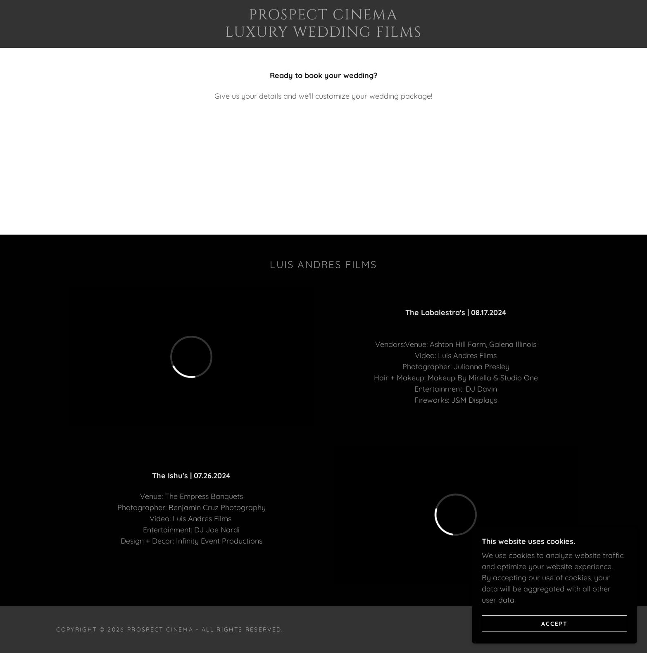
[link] (323, 34)
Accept (554, 623)
